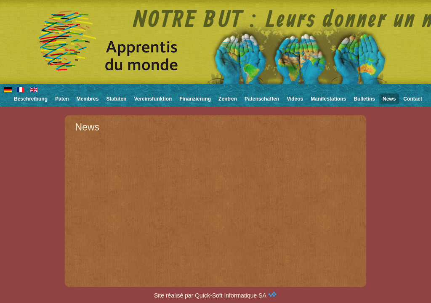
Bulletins (364, 99)
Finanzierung (195, 99)
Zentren (227, 99)
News (389, 99)
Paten (62, 99)
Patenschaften (262, 99)
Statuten (116, 99)
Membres (88, 99)
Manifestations (328, 99)
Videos (295, 99)
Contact (412, 99)
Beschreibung (31, 99)
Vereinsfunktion (153, 99)
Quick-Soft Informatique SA (236, 295)
